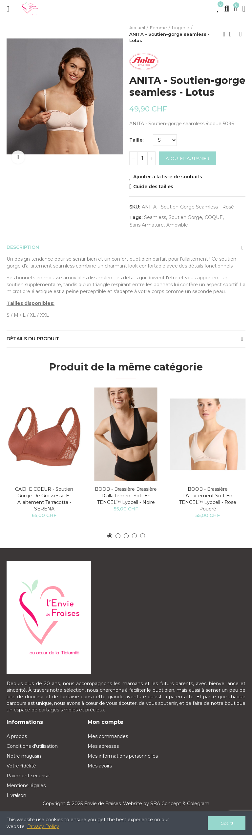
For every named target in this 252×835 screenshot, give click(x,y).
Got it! (226, 823)
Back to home (232, 34)
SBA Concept (165, 803)
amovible (177, 225)
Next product (240, 34)
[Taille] (165, 140)
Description (23, 247)
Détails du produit (33, 339)
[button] (109, 535)
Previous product (224, 34)
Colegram (198, 803)
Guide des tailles (153, 186)
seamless (155, 217)
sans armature (147, 225)
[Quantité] (142, 158)
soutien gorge (185, 217)
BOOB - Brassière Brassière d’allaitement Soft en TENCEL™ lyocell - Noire (126, 495)
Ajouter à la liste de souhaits (167, 177)
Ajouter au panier (187, 158)
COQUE (214, 217)
